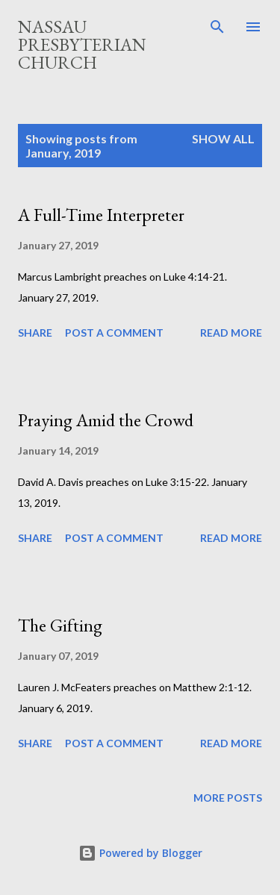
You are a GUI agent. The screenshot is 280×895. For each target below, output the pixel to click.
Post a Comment (114, 332)
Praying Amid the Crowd (105, 419)
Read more (231, 332)
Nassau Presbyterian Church (82, 44)
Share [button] (35, 332)
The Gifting (60, 625)
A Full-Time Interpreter (101, 214)
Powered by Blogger (140, 853)
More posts (227, 797)
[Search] (217, 27)
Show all (223, 138)
